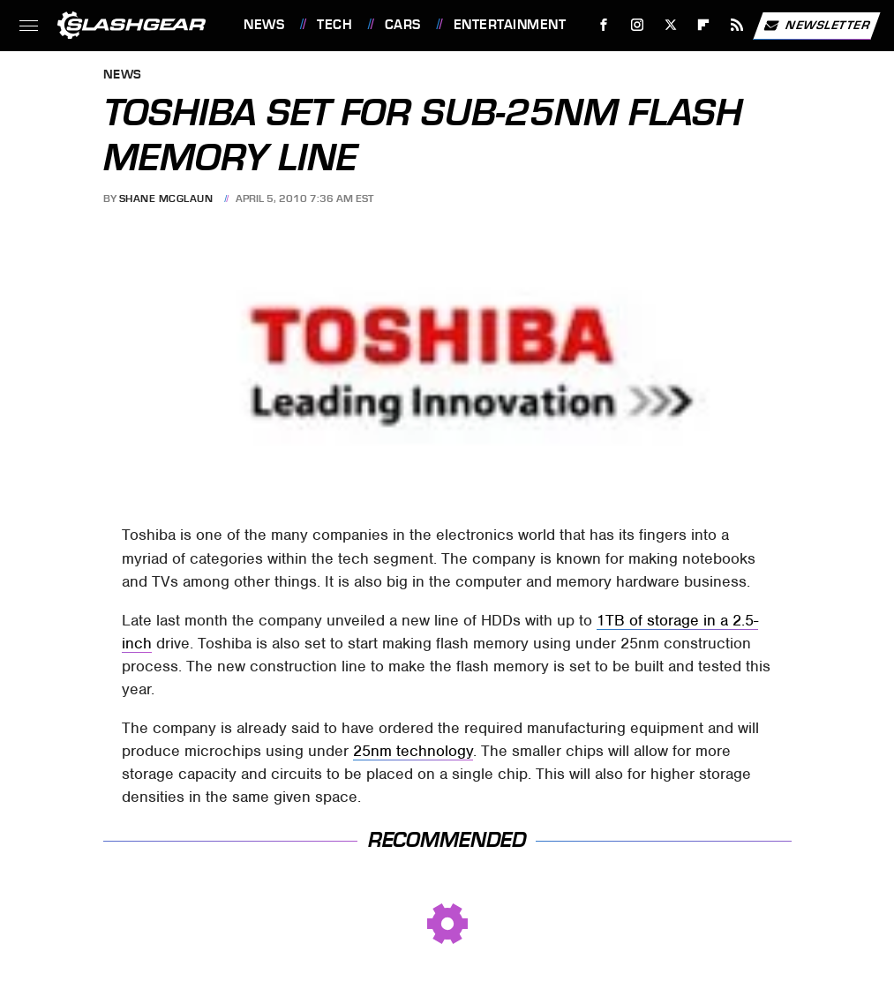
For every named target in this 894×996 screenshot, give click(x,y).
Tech (334, 25)
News (264, 25)
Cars (403, 25)
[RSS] (737, 25)
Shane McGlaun (166, 198)
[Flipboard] (704, 25)
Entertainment (510, 25)
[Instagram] (637, 25)
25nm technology (413, 750)
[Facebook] (604, 25)
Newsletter (816, 26)
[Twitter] (670, 25)
